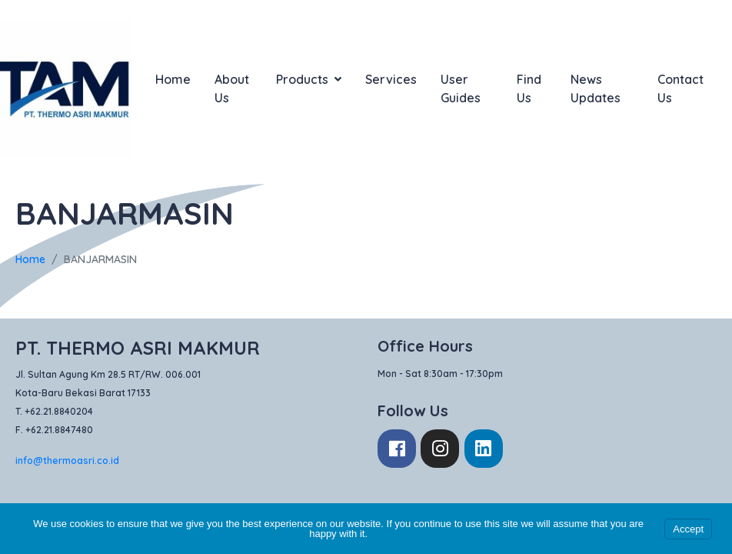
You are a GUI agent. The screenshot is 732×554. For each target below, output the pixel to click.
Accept (688, 529)
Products (308, 79)
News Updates (596, 88)
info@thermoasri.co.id (67, 460)
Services (391, 79)
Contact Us (680, 88)
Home (173, 79)
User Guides (461, 88)
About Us (232, 88)
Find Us (529, 88)
